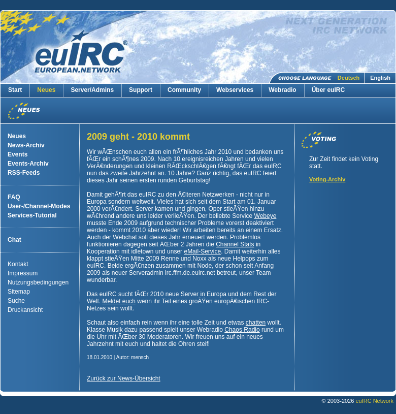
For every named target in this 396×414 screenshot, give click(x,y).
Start (15, 89)
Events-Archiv (28, 163)
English (380, 78)
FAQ (14, 197)
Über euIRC (328, 89)
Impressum (23, 273)
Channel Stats (235, 244)
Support (140, 89)
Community (184, 89)
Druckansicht (25, 309)
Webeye (265, 215)
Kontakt (18, 264)
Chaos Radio (241, 329)
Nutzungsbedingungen (38, 282)
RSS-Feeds (24, 172)
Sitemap (19, 291)
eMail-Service (202, 251)
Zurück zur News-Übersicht (123, 378)
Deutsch (348, 78)
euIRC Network (374, 401)
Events (17, 154)
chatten (256, 322)
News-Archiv (26, 145)
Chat (14, 239)
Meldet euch (118, 301)
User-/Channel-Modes (39, 206)
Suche (16, 300)
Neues (46, 89)
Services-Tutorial (32, 215)
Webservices (234, 89)
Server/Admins (92, 89)
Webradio (282, 89)
